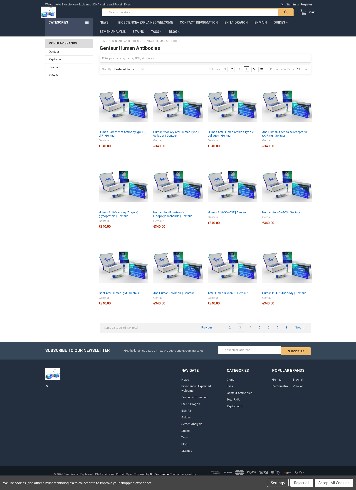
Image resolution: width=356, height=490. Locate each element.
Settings (278, 482)
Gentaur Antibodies (239, 396)
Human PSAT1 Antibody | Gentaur (284, 297)
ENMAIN (261, 27)
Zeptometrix (57, 63)
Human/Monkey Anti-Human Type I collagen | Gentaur (176, 138)
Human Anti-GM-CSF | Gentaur (227, 217)
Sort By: (107, 73)
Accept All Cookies (333, 482)
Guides (281, 27)
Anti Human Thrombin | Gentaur (173, 297)
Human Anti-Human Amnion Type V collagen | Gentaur (231, 138)
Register (306, 4)
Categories (58, 27)
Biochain (54, 71)
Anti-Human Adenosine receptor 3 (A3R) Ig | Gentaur (284, 138)
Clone (230, 382)
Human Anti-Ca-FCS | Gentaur (281, 217)
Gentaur (54, 56)
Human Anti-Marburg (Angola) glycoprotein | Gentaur (118, 218)
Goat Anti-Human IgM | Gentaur (119, 297)
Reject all (301, 482)
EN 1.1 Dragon (236, 27)
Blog (174, 36)
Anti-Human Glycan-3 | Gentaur (227, 297)
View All (54, 79)
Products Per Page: (282, 73)
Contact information (199, 27)
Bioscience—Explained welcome (145, 27)
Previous (204, 332)
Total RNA (233, 403)
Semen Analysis (113, 36)
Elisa (230, 389)
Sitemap (186, 454)
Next (300, 332)
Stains (138, 36)
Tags (156, 36)
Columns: (215, 73)
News (105, 27)
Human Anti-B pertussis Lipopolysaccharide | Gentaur (172, 218)
